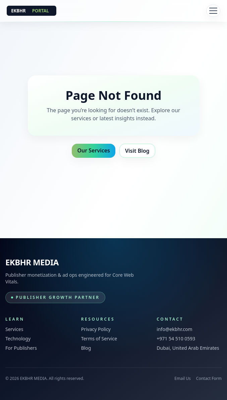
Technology (18, 338)
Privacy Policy (96, 329)
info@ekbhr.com (174, 329)
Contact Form (209, 378)
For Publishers (21, 348)
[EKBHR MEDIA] (31, 11)
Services (14, 329)
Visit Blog (137, 150)
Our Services (93, 150)
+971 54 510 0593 (176, 338)
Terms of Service (99, 338)
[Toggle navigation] (213, 11)
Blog (86, 348)
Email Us (182, 378)
